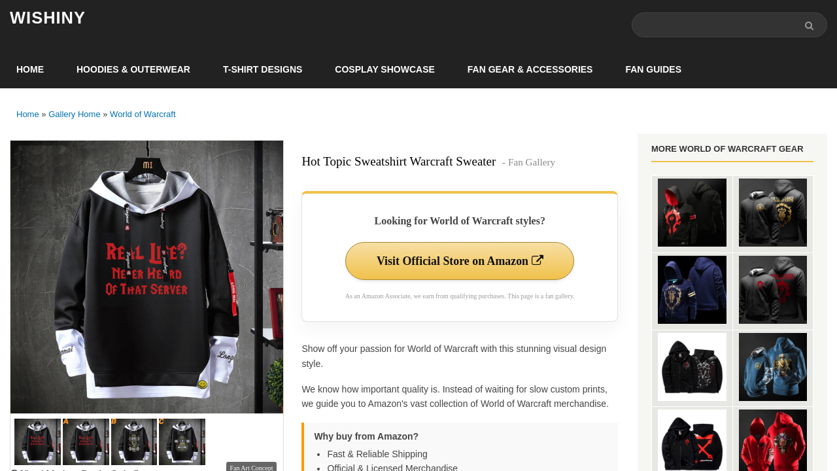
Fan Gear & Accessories (530, 69)
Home (30, 69)
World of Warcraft (142, 114)
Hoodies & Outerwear (133, 69)
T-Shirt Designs (262, 69)
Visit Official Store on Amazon (459, 261)
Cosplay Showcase (384, 69)
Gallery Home (74, 114)
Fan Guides (653, 69)
